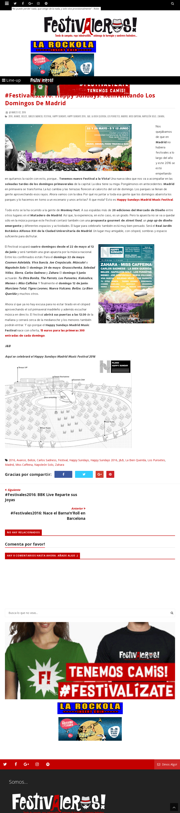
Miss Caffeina (24, 465)
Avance (21, 460)
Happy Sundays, (59, 116)
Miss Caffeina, (135, 116)
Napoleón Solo (43, 465)
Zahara (59, 465)
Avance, (17, 116)
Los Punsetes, (113, 116)
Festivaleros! (12, 809)
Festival (63, 460)
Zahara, (161, 116)
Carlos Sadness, (35, 116)
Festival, (48, 116)
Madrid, (124, 116)
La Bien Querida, (99, 116)
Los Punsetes (156, 460)
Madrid (9, 465)
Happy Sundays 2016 (103, 460)
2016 (12, 460)
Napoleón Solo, (149, 116)
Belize (31, 460)
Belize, (24, 116)
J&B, (89, 116)
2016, (11, 116)
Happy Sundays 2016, (76, 116)
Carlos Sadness (46, 460)
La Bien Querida (135, 460)
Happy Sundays (79, 460)
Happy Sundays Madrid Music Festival (145, 199)
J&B (121, 460)
